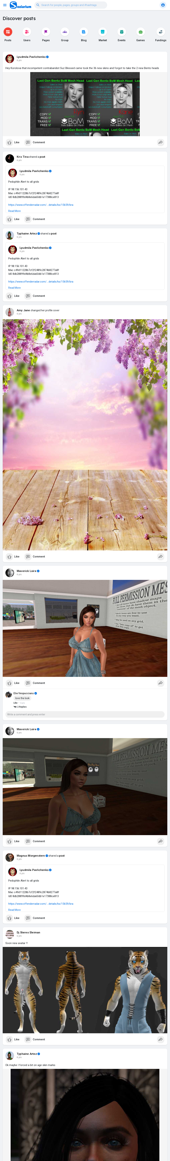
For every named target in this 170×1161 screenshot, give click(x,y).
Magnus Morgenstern (31, 855)
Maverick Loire (26, 571)
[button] (70, 5)
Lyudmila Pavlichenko (31, 57)
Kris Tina (23, 156)
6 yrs (19, 60)
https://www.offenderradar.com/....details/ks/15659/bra (40, 204)
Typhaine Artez (27, 233)
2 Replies (20, 706)
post (42, 156)
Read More (14, 211)
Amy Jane (23, 310)
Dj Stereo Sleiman (28, 932)
